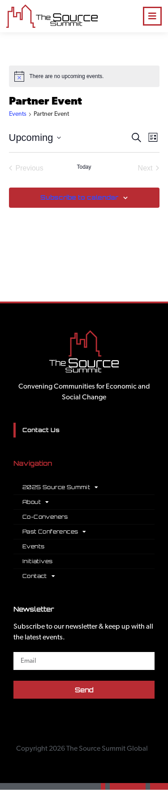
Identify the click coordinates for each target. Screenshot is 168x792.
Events (17, 114)
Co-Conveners (45, 516)
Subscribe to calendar (79, 197)
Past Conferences (54, 532)
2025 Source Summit (60, 487)
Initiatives (37, 561)
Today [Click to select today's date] (84, 167)
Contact (38, 576)
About (35, 502)
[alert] (84, 76)
